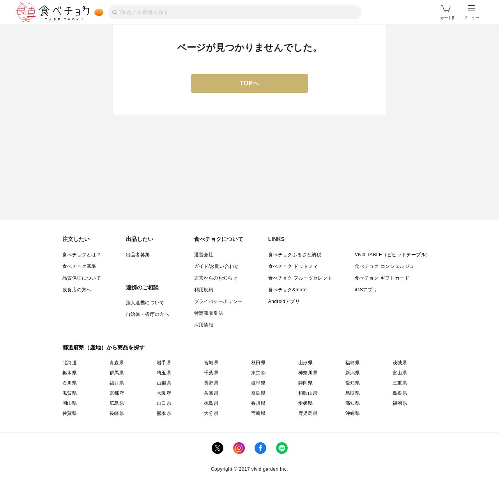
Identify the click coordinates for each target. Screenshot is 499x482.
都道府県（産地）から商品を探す (103, 347)
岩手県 (164, 362)
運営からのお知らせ (216, 278)
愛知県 (352, 383)
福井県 (117, 383)
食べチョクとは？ (81, 254)
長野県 (211, 383)
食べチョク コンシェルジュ (384, 266)
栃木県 (69, 373)
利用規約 (204, 289)
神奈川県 (308, 373)
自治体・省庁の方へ (148, 314)
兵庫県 (211, 393)
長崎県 (117, 413)
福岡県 (400, 403)
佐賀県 (69, 413)
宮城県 (211, 362)
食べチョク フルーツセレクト (300, 278)
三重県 (400, 383)
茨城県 (400, 362)
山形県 (305, 362)
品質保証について (81, 278)
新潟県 (352, 373)
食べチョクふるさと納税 (294, 254)
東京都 (258, 373)
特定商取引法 (208, 313)
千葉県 (211, 373)
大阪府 (164, 393)
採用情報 (204, 325)
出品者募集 (138, 254)
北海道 (69, 362)
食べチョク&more (287, 289)
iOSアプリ (366, 289)
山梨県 (164, 383)
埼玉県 (164, 373)
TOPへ (250, 83)
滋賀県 (69, 393)
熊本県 (164, 413)
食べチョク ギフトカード (382, 278)
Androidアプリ (284, 301)
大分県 (211, 413)
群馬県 (117, 373)
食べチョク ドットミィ (293, 266)
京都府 (117, 393)
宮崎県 (258, 413)
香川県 (258, 403)
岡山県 (69, 403)
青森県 (117, 362)
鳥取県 (352, 393)
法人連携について (145, 302)
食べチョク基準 (79, 266)
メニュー (471, 12)
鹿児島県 (308, 413)
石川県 (69, 383)
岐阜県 (258, 383)
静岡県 (305, 383)
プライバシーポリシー (218, 301)
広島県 (117, 403)
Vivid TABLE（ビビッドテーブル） (392, 254)
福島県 (352, 362)
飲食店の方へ (76, 289)
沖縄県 (352, 413)
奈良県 (258, 393)
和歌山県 (308, 393)
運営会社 (204, 254)
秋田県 (258, 362)
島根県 (400, 393)
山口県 (164, 403)
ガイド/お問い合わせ (216, 266)
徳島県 (211, 403)
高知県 (352, 403)
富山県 (400, 373)
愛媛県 (305, 403)
